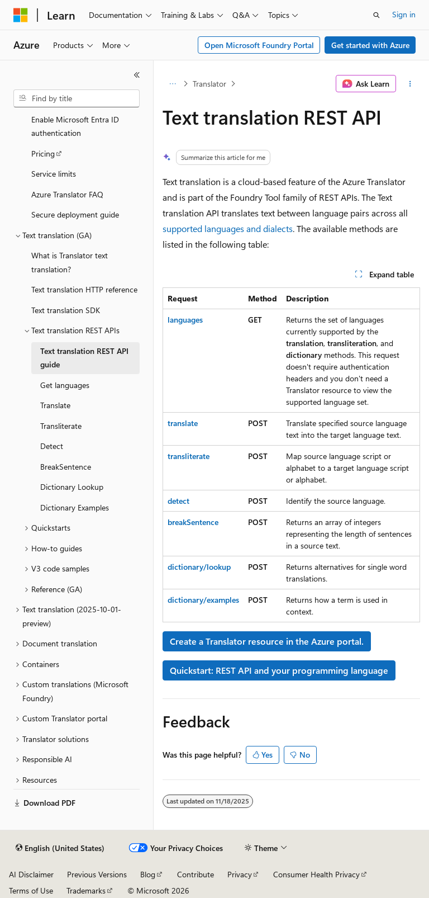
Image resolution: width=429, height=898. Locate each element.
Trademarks (86, 890)
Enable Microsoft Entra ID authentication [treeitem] (75, 126)
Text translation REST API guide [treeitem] (84, 358)
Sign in (404, 14)
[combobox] (76, 98)
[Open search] (376, 15)
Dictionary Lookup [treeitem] (71, 486)
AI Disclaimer (31, 874)
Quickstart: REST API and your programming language (279, 670)
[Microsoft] (20, 15)
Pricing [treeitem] (43, 153)
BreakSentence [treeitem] (65, 466)
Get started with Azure (370, 45)
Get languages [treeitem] (64, 385)
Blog (147, 874)
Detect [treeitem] (51, 446)
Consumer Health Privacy (316, 874)
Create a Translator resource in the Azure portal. (267, 641)
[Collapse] (137, 75)
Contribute (195, 874)
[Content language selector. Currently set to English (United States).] (60, 848)
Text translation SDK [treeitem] (65, 310)
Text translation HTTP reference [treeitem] (84, 289)
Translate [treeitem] (55, 405)
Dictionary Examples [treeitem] (74, 507)
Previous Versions (97, 874)
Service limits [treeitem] (53, 173)
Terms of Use (31, 890)
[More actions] (410, 84)
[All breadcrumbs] (172, 84)
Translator (209, 83)
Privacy (239, 874)
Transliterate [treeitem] (61, 425)
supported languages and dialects (228, 228)
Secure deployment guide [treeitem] (75, 214)
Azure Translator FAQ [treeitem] (67, 194)
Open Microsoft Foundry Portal (259, 45)
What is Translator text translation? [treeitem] (69, 262)
